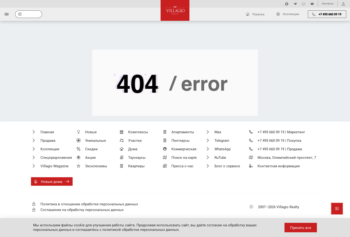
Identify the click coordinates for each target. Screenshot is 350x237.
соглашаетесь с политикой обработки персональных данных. (127, 230)
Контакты (328, 3)
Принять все (300, 228)
